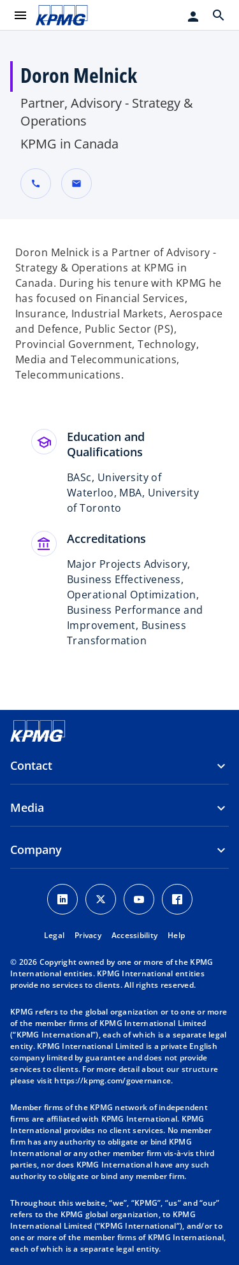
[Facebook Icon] (177, 899)
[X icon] (100, 899)
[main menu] (20, 15)
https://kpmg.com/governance (112, 1080)
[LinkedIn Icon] (62, 899)
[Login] (193, 16)
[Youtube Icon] (139, 899)
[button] (76, 183)
